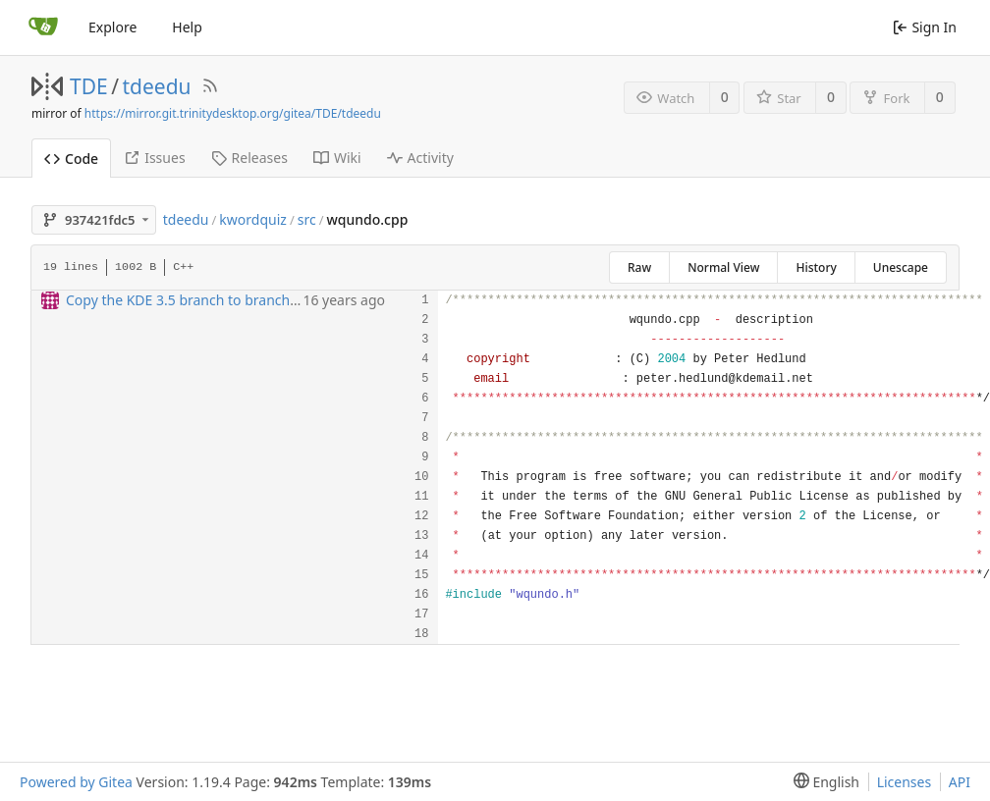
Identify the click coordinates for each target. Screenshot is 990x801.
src (307, 219)
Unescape (900, 267)
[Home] (43, 27)
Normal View (723, 267)
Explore (112, 27)
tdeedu (157, 86)
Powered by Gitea (76, 782)
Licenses (904, 782)
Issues (154, 157)
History (816, 267)
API (959, 782)
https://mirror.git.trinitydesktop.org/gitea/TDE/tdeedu (232, 113)
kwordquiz (253, 219)
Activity (420, 157)
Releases (249, 157)
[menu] (822, 782)
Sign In (925, 27)
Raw (639, 267)
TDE (89, 86)
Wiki (337, 157)
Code (71, 158)
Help (187, 27)
